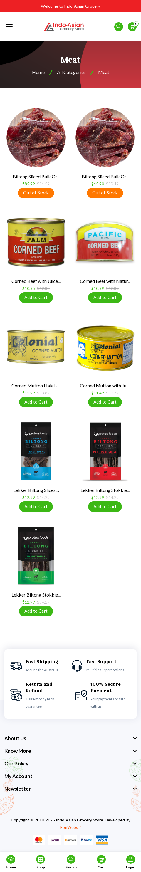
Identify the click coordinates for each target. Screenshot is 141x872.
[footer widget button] (70, 738)
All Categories (71, 72)
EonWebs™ (70, 827)
